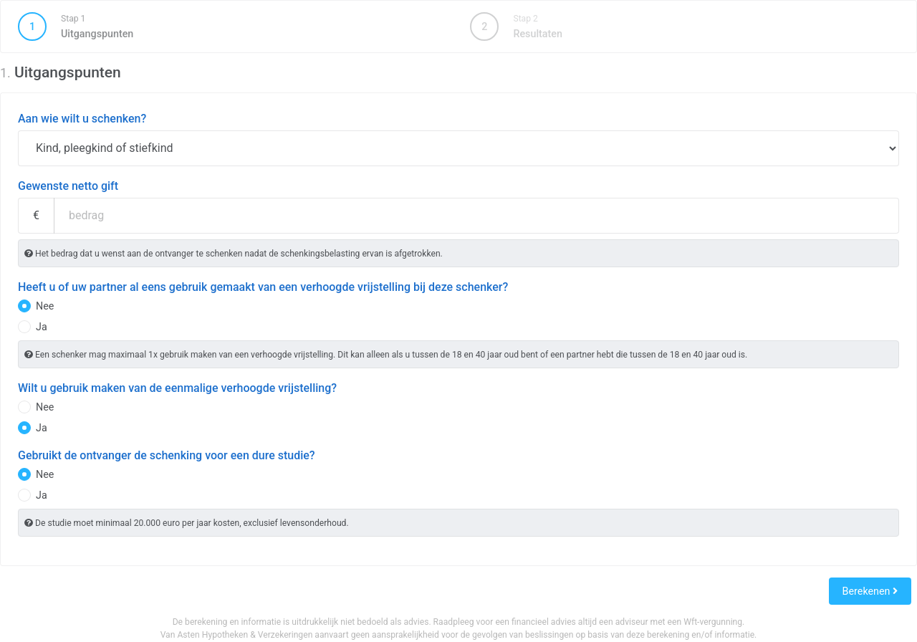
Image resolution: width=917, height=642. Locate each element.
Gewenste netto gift (68, 186)
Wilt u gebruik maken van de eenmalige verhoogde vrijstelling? (177, 388)
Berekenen (870, 591)
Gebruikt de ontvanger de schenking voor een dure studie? (166, 455)
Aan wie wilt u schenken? (82, 118)
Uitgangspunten (232, 26)
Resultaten (516, 26)
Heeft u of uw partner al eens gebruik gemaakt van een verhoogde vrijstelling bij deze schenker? (263, 287)
